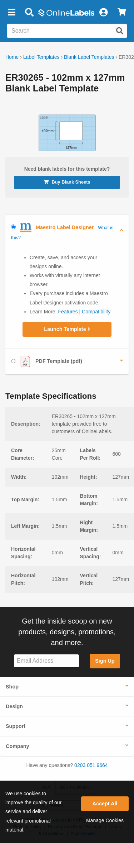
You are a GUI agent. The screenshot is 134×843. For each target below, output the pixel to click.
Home (12, 57)
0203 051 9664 (91, 765)
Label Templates (41, 57)
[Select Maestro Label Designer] (13, 226)
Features (68, 311)
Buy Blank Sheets (67, 182)
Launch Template (67, 329)
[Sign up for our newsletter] (46, 661)
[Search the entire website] (67, 31)
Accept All (105, 803)
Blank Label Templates (89, 57)
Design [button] (14, 706)
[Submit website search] (119, 30)
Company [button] (17, 746)
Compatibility (96, 311)
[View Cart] (121, 12)
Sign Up (104, 661)
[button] (11, 12)
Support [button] (15, 726)
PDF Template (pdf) (46, 361)
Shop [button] (12, 687)
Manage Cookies (105, 820)
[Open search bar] (29, 12)
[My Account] (103, 12)
